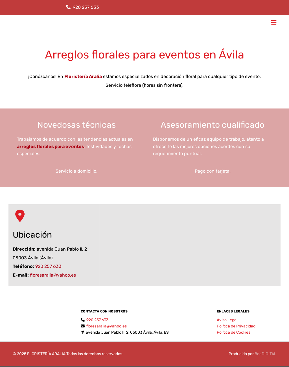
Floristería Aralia (83, 76)
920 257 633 (86, 7)
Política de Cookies (233, 332)
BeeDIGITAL (265, 353)
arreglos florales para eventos (50, 146)
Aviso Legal (227, 320)
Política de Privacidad (236, 326)
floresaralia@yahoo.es (53, 275)
